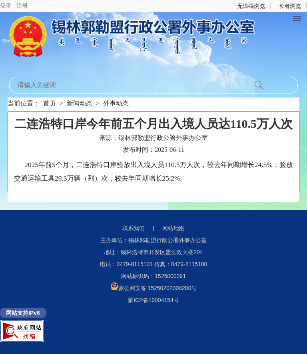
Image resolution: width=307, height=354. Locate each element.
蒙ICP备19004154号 (153, 300)
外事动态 (116, 103)
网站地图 (173, 228)
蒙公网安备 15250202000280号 (153, 288)
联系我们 (133, 228)
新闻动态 (79, 103)
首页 (49, 103)
